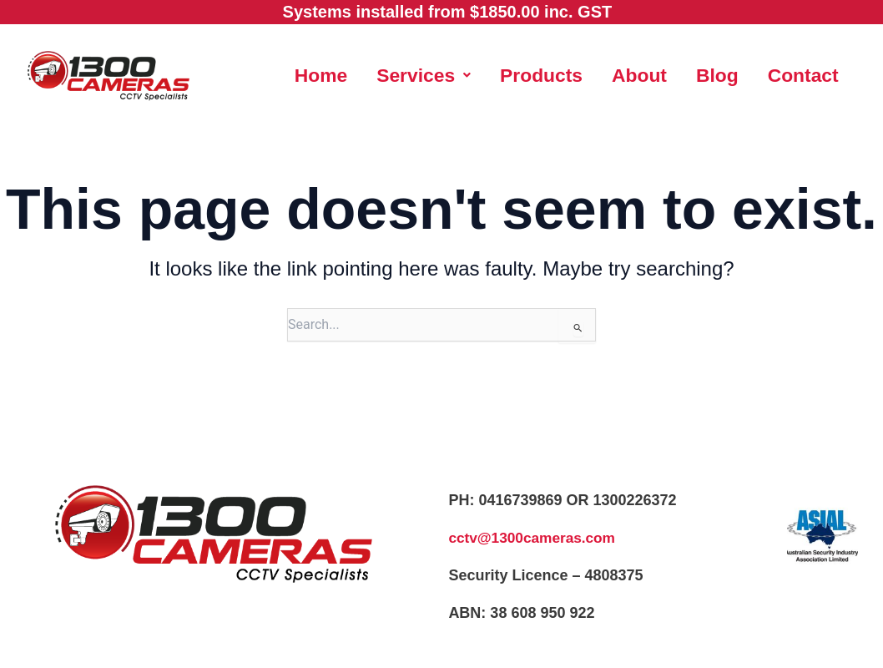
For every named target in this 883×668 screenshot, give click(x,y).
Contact (566, 116)
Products (590, 71)
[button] (468, 71)
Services (468, 71)
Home (363, 71)
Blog (771, 71)
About (691, 71)
